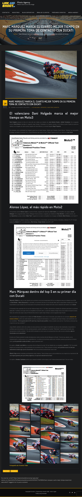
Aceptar (29, 253)
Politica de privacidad (38, 256)
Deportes (44, 107)
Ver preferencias (53, 253)
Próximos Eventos (59, 12)
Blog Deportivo (28, 12)
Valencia (14, 471)
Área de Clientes (43, 12)
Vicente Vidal (46, 491)
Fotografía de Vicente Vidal (19, 465)
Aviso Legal (46, 256)
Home (15, 34)
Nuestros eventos (53, 107)
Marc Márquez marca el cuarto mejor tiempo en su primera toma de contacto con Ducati (43, 34)
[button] (58, 240)
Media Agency (73, 12)
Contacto (6, 12)
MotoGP (6, 471)
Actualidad (36, 107)
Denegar (41, 253)
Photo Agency (23, 2)
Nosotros (16, 12)
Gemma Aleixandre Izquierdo (19, 107)
